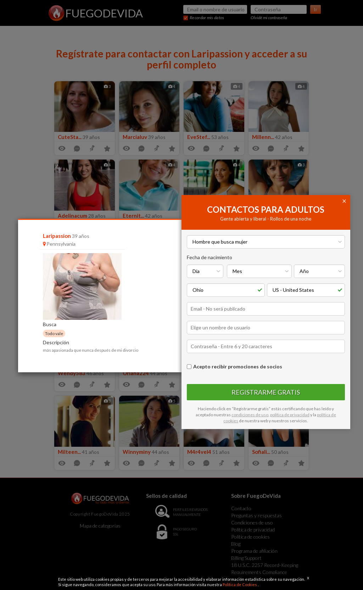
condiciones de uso (249, 414)
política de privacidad (289, 414)
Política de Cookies (240, 584)
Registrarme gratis (265, 392)
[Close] (345, 200)
